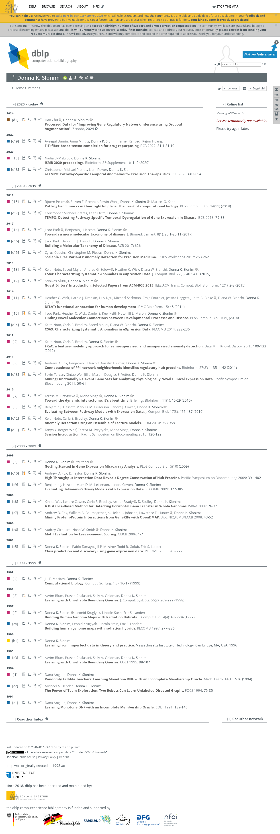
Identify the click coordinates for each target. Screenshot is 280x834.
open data (64, 752)
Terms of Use (26, 757)
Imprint (64, 757)
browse (48, 6)
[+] (229, 718)
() (107, 162)
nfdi (96, 6)
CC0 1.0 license (94, 752)
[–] (224, 104)
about (82, 6)
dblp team (73, 747)
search (66, 6)
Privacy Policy (47, 757)
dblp (33, 6)
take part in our (79, 16)
